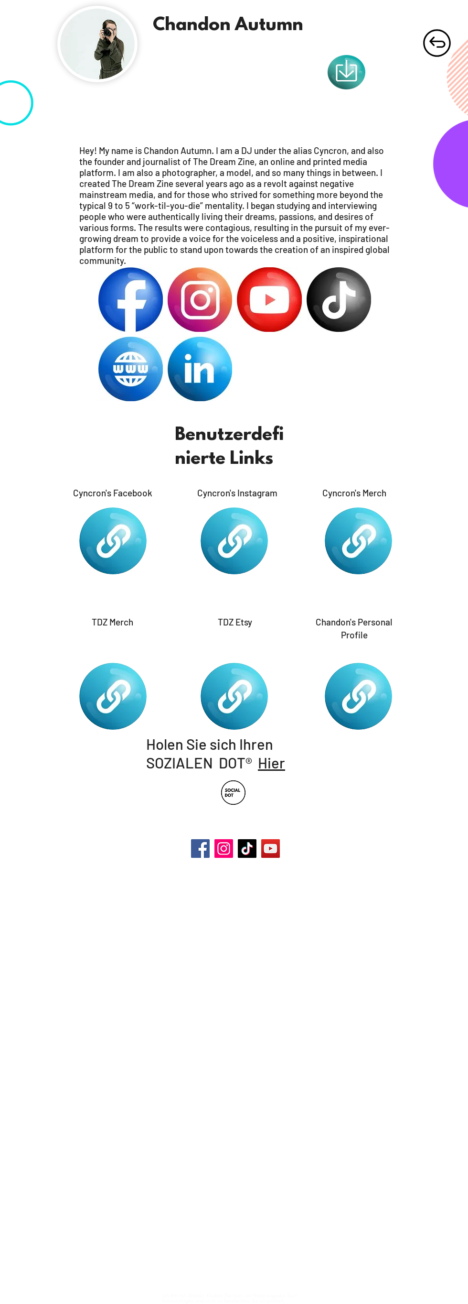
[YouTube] (270, 848)
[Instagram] (223, 848)
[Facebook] (200, 848)
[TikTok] (247, 848)
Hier (271, 762)
